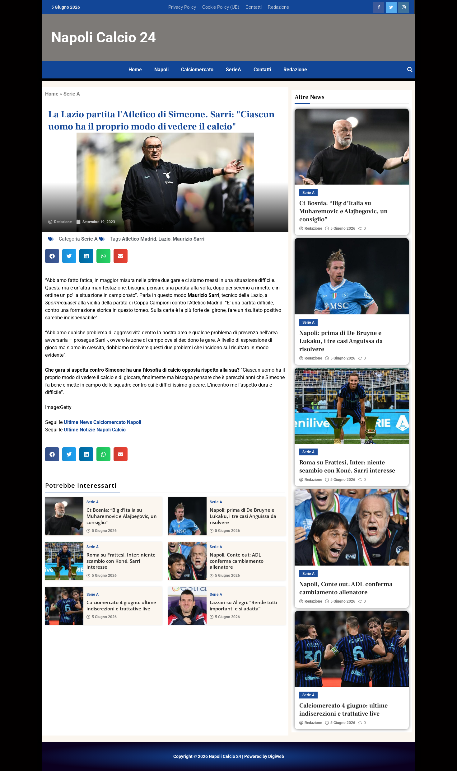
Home (135, 70)
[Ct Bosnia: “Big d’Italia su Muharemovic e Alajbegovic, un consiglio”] (64, 516)
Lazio (164, 239)
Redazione (278, 7)
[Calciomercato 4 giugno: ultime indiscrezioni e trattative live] (64, 605)
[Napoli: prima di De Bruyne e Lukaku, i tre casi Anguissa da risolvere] (187, 516)
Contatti (253, 7)
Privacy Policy (182, 7)
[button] (52, 256)
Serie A (71, 94)
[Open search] (410, 69)
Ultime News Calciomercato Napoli (102, 422)
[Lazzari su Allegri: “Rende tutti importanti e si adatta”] (187, 605)
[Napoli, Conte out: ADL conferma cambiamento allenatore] (187, 561)
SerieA (233, 70)
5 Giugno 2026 (101, 531)
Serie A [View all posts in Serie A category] (92, 502)
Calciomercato (197, 70)
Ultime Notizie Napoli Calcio (95, 430)
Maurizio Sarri (188, 239)
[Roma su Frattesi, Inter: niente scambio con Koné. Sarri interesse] (64, 561)
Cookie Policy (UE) (220, 7)
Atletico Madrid (139, 239)
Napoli (161, 70)
